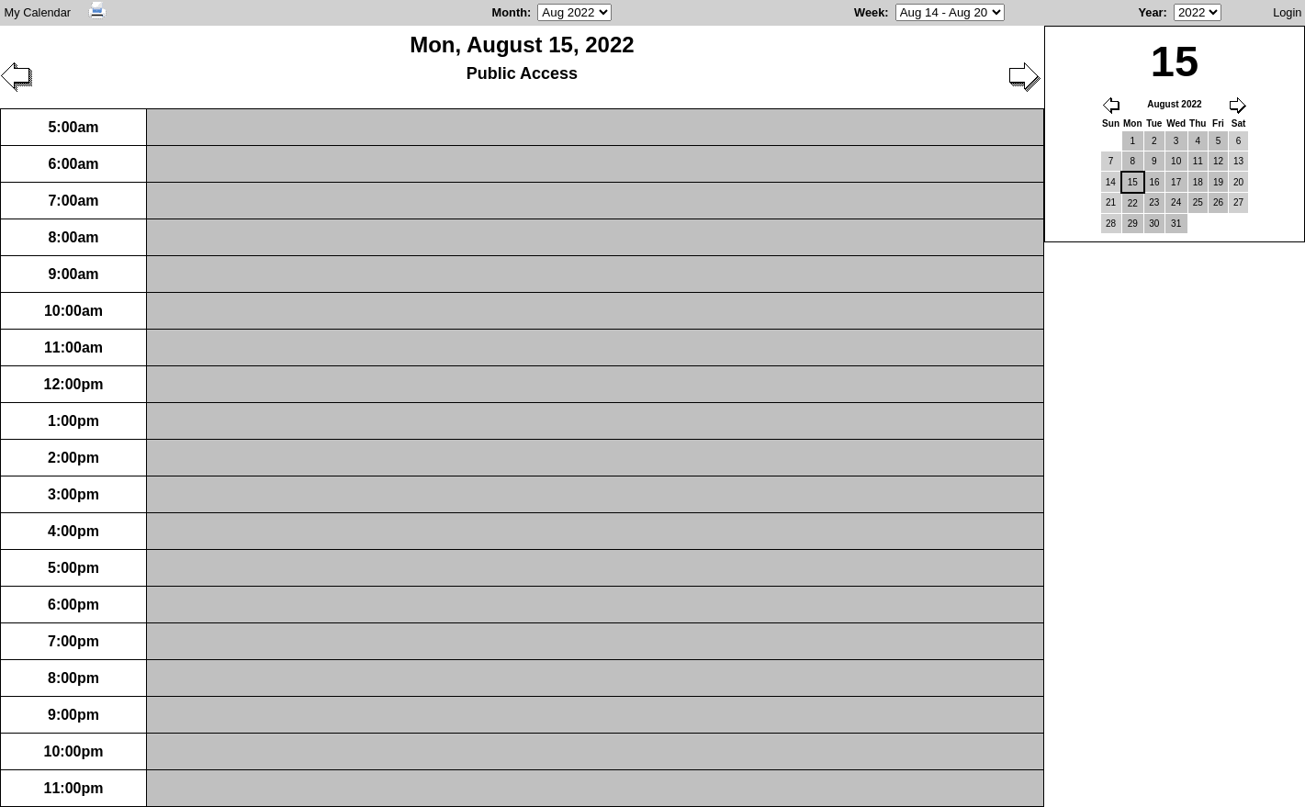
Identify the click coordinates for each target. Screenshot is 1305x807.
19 (1218, 182)
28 (1111, 224)
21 (1111, 202)
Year (1150, 12)
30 (1154, 224)
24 (1176, 202)
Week (869, 12)
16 (1155, 182)
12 (1218, 161)
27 (1238, 202)
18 (1198, 182)
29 (1133, 224)
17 (1176, 182)
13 (1238, 161)
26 (1218, 202)
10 (1176, 161)
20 (1238, 182)
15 (1133, 182)
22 (1133, 203)
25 (1198, 202)
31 (1176, 224)
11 (1198, 161)
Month (509, 12)
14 (1111, 182)
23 (1154, 202)
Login (1287, 12)
